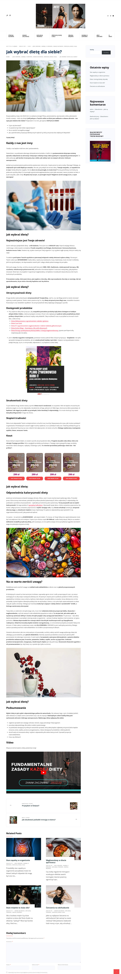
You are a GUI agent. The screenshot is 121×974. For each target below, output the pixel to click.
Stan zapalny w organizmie (18, 860)
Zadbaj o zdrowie (85, 35)
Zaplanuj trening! (57, 867)
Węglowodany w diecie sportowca (56, 861)
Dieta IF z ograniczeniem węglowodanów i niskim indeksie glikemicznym (36, 326)
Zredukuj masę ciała (57, 35)
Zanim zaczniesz (25, 35)
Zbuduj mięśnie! (17, 912)
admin (15, 46)
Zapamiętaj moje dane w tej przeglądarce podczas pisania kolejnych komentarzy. (28, 972)
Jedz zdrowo (99, 35)
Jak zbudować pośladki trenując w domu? (39, 819)
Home (8, 56)
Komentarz (9, 941)
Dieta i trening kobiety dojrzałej (99, 79)
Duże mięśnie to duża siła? (18, 907)
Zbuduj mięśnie (70, 35)
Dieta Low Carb (16, 323)
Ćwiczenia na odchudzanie (57, 907)
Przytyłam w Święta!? (30, 805)
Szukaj (92, 49)
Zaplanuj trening (40, 35)
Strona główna (11, 35)
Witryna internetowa (63, 964)
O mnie (110, 35)
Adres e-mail (35, 964)
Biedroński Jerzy (94, 116)
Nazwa (8, 964)
